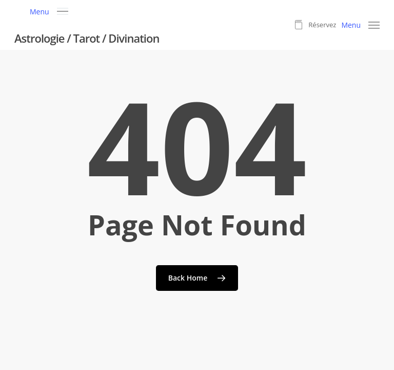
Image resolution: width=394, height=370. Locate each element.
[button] (49, 10)
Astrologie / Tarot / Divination (86, 38)
